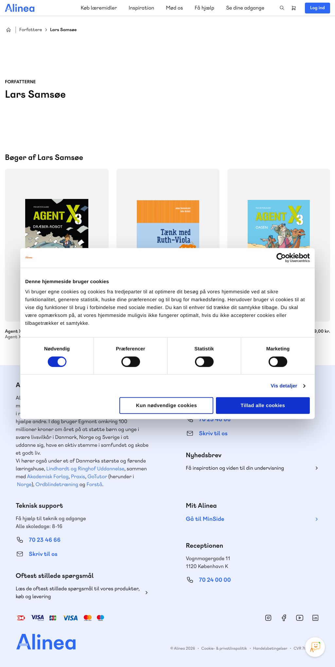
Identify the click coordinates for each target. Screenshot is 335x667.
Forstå (94, 484)
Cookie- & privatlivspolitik (224, 648)
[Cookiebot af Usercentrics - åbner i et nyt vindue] (281, 258)
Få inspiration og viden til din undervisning (235, 467)
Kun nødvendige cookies (166, 405)
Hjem (8, 29)
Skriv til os (213, 433)
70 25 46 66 (215, 419)
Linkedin (315, 618)
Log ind (317, 8)
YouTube (300, 618)
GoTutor (97, 476)
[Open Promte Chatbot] (315, 647)
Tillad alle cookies (263, 405)
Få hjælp (204, 7)
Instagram (268, 618)
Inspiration (141, 7)
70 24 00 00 (215, 580)
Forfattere (30, 30)
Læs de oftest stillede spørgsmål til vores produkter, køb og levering (78, 592)
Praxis (78, 476)
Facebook (284, 618)
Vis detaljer (284, 385)
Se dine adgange (245, 7)
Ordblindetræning (57, 484)
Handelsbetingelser (270, 648)
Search (282, 8)
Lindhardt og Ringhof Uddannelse (85, 468)
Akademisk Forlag (48, 476)
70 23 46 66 (45, 540)
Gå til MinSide (205, 519)
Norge (24, 484)
